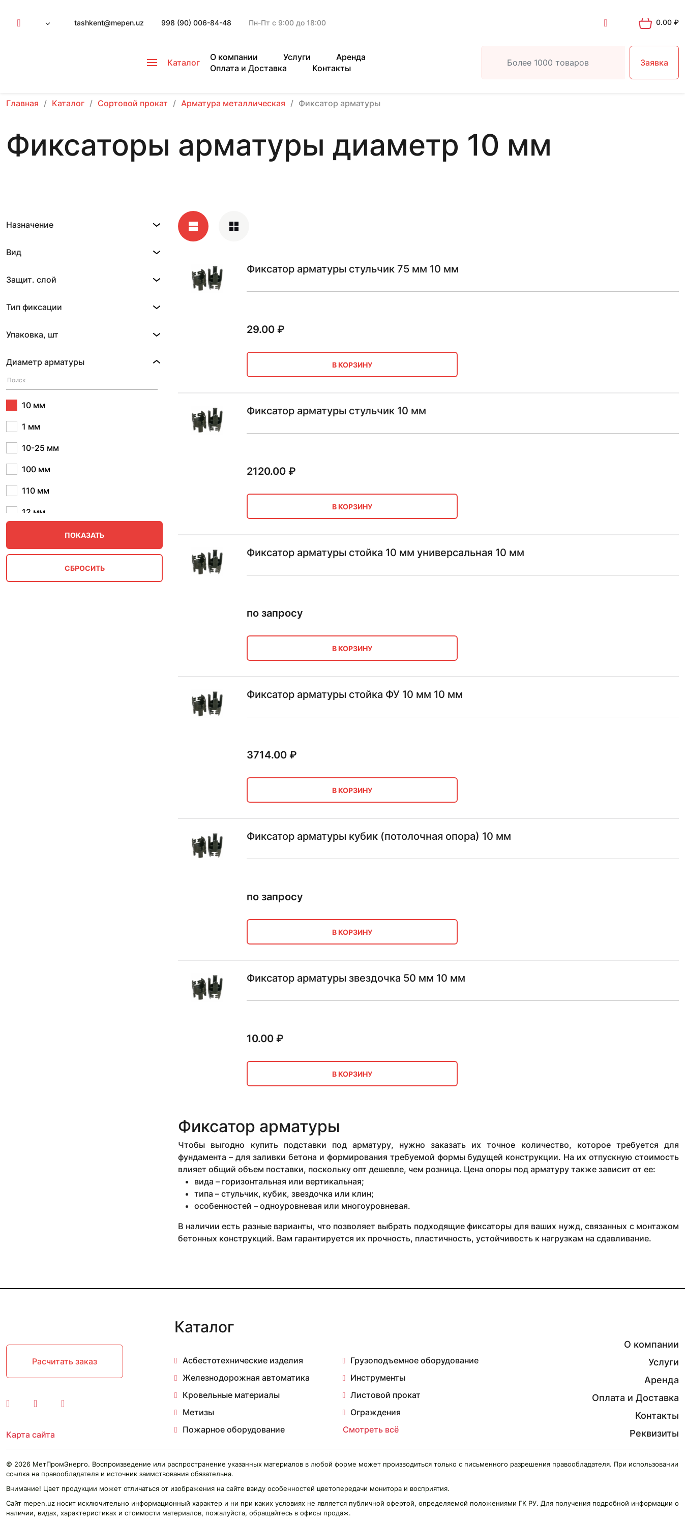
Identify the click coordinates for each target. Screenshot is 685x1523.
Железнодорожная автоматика (246, 1378)
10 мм (25, 405)
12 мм (25, 511)
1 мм (23, 426)
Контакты (331, 68)
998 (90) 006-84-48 (196, 22)
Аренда (351, 57)
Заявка (654, 62)
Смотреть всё (371, 1429)
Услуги (297, 57)
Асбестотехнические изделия (243, 1360)
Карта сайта (30, 1434)
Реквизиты (654, 1433)
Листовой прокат (385, 1395)
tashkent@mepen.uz (109, 22)
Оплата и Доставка (248, 68)
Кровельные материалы (231, 1395)
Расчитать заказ (64, 1361)
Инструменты (377, 1378)
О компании (234, 57)
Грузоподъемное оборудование (414, 1360)
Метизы (198, 1412)
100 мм (28, 469)
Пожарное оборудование (234, 1429)
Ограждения (375, 1412)
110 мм (27, 490)
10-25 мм (32, 447)
